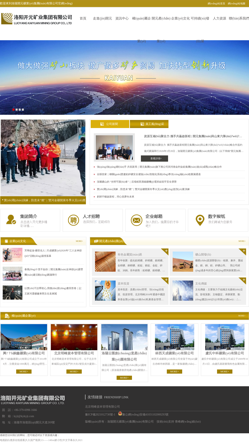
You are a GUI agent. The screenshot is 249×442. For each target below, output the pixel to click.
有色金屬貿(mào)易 (130, 254)
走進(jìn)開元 (102, 18)
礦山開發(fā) (203, 254)
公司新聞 (112, 124)
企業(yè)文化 (180, 18)
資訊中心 (122, 18)
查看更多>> (164, 252)
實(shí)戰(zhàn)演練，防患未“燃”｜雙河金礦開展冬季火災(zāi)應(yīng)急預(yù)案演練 (143, 189)
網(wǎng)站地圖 (236, 3)
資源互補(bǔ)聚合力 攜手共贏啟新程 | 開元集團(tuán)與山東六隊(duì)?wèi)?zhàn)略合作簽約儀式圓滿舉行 (191, 137)
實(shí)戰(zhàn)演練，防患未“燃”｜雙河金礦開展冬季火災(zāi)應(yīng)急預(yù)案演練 (44, 201)
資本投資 (123, 283)
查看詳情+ (156, 158)
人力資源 (219, 18)
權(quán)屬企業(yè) (141, 23)
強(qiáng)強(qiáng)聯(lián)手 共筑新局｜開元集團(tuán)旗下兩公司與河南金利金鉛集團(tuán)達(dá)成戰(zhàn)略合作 (159, 166)
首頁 (83, 18)
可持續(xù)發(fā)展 (200, 23)
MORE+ (79, 241)
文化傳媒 (201, 283)
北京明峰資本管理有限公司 (102, 406)
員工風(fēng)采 (154, 124)
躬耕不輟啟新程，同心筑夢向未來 (115, 196)
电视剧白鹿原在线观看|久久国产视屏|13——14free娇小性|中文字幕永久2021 (41, 440)
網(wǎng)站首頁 (216, 3)
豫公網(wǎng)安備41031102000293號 (143, 414)
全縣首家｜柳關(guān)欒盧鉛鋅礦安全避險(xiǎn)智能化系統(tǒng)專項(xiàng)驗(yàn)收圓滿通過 (149, 174)
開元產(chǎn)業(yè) (161, 23)
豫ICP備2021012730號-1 (100, 414)
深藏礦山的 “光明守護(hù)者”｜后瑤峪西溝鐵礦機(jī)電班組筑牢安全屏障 (137, 181)
